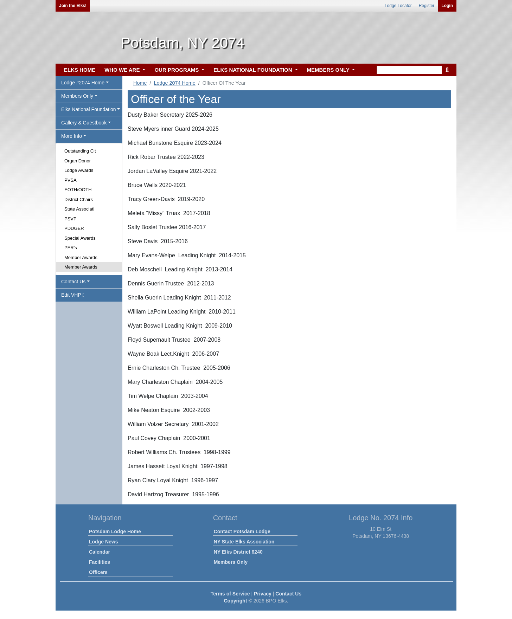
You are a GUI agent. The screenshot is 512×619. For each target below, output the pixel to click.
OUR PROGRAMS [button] (177, 70)
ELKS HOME (79, 70)
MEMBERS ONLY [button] (329, 70)
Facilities (99, 562)
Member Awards (80, 257)
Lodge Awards (78, 170)
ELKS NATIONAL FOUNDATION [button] (253, 70)
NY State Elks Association (244, 541)
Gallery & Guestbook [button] (84, 122)
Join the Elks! (73, 5)
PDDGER (74, 228)
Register (427, 5)
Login (447, 5)
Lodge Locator (398, 5)
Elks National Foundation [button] (88, 109)
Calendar (99, 552)
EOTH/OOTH (77, 189)
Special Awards (80, 238)
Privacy (262, 594)
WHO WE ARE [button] (122, 70)
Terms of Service (230, 594)
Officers (98, 572)
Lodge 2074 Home (174, 83)
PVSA (70, 180)
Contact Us (288, 594)
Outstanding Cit (80, 151)
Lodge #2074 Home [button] (82, 82)
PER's (70, 247)
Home (140, 83)
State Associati (79, 209)
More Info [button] (71, 136)
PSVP (70, 218)
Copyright (235, 601)
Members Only (231, 562)
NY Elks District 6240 (238, 552)
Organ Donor (77, 160)
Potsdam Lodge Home (115, 531)
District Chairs (78, 199)
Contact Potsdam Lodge (242, 531)
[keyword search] (409, 70)
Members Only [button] (77, 96)
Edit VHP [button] (72, 295)
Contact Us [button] (73, 281)
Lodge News (103, 541)
